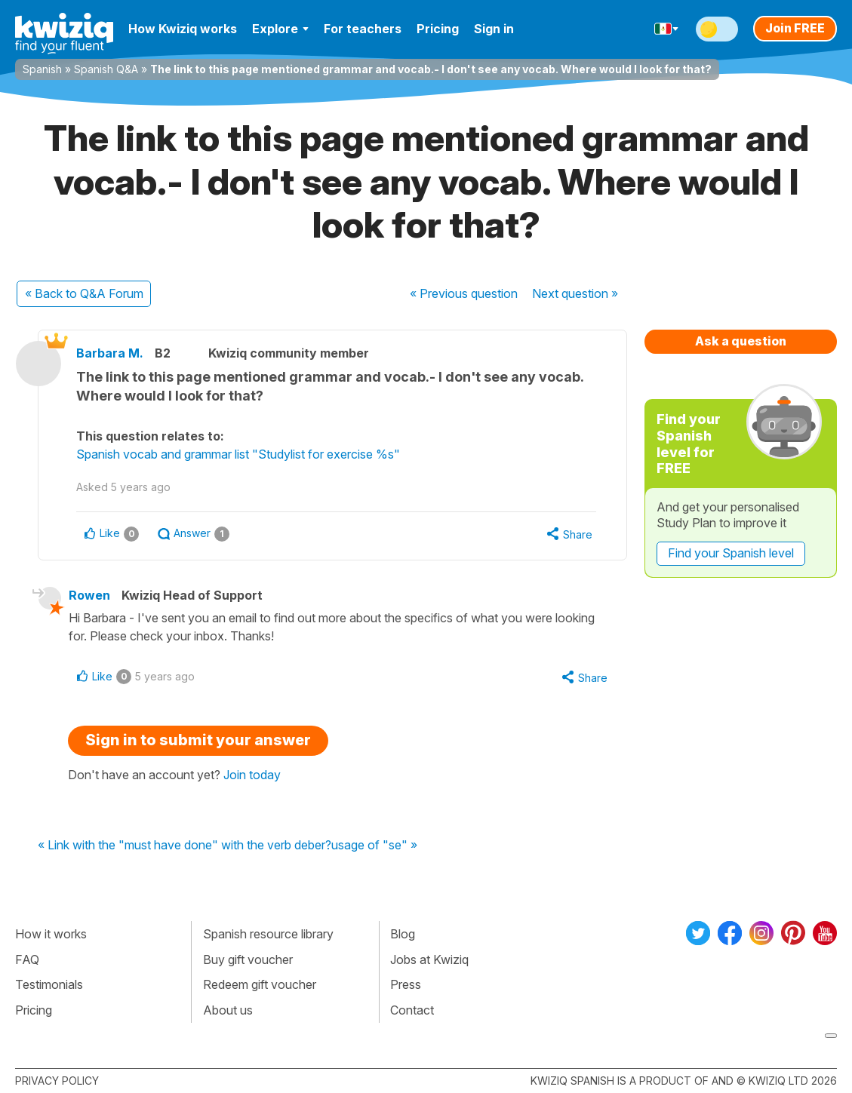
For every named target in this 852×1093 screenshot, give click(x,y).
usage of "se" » (374, 845)
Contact (412, 1010)
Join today (252, 774)
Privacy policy (57, 1080)
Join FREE (795, 27)
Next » (575, 293)
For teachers (362, 28)
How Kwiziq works (182, 28)
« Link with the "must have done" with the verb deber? (184, 845)
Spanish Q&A (106, 69)
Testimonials (49, 984)
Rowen (89, 595)
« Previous (464, 293)
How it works (51, 933)
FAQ (27, 959)
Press (405, 984)
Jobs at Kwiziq (429, 959)
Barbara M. (109, 353)
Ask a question (740, 340)
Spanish (42, 69)
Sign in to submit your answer (198, 740)
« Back (84, 293)
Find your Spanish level (731, 552)
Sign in (494, 28)
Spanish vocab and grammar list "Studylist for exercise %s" (238, 454)
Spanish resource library (268, 933)
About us (228, 1010)
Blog (402, 933)
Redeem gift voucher (259, 984)
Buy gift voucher (248, 959)
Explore (280, 28)
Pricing (438, 28)
